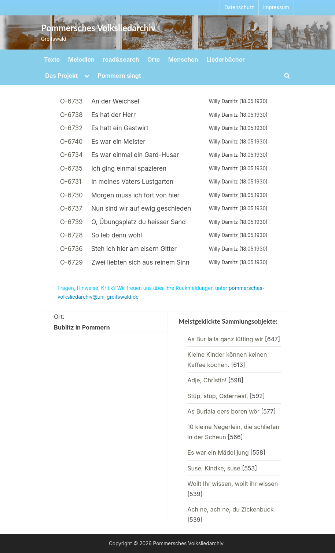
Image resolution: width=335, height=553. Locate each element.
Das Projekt (61, 75)
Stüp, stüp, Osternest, (217, 396)
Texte (52, 59)
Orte (153, 59)
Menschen (183, 59)
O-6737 (71, 208)
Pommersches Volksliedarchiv (98, 28)
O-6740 (71, 141)
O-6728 (71, 235)
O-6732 (71, 128)
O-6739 (71, 222)
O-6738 (71, 115)
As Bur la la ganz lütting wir (225, 339)
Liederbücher (225, 59)
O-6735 (71, 168)
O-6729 (71, 262)
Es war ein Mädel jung (218, 452)
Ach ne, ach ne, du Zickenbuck (230, 509)
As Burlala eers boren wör (223, 411)
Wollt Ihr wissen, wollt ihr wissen (232, 483)
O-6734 (71, 155)
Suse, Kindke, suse (213, 468)
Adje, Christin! (207, 380)
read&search (121, 59)
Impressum (276, 7)
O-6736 (71, 248)
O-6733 (71, 101)
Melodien (81, 59)
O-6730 (71, 195)
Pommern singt (119, 75)
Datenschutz (239, 7)
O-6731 (70, 181)
